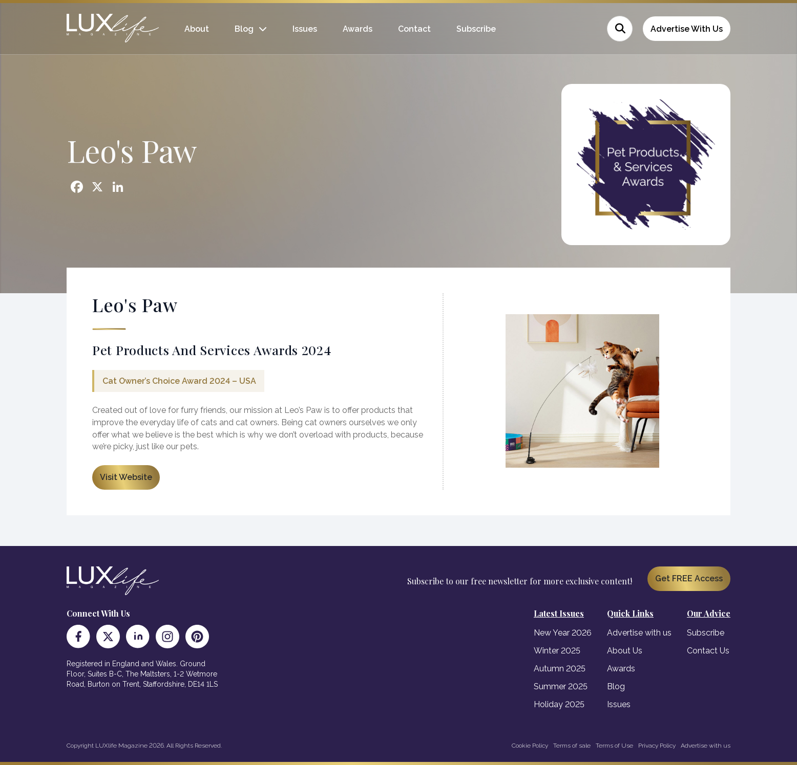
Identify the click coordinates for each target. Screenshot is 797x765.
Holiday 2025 (559, 704)
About (196, 29)
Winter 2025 (557, 650)
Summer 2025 (561, 686)
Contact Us (708, 650)
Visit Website (126, 477)
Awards (357, 29)
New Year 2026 (563, 633)
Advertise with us (639, 633)
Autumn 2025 (559, 668)
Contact (414, 29)
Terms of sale (572, 745)
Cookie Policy (530, 745)
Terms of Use (614, 745)
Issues (304, 29)
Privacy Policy (657, 745)
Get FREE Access (689, 578)
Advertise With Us (687, 29)
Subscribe (476, 29)
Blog (244, 29)
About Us (624, 650)
